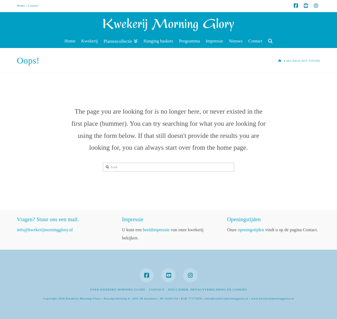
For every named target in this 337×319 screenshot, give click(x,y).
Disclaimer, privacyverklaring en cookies (207, 289)
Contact (33, 5)
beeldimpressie (156, 229)
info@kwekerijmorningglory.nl (45, 229)
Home (21, 5)
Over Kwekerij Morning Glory (117, 289)
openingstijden (251, 229)
